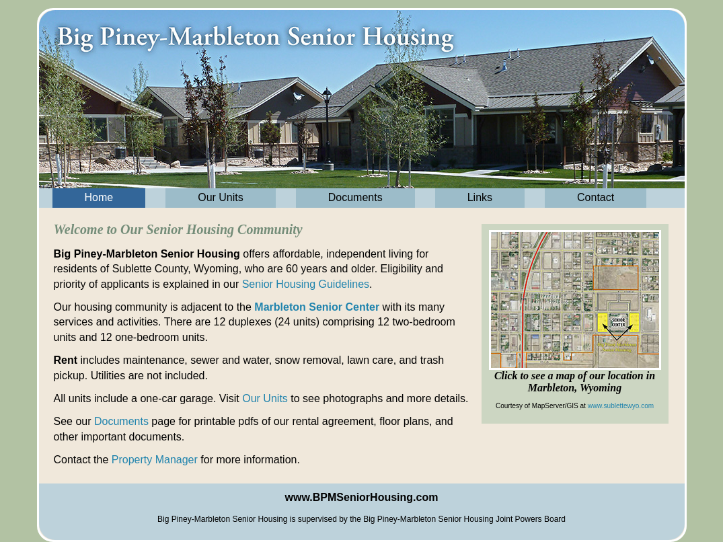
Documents (355, 197)
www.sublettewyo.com (621, 406)
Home (99, 197)
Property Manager (155, 459)
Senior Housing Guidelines (305, 284)
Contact (595, 197)
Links (479, 197)
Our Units (220, 197)
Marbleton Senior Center (316, 307)
